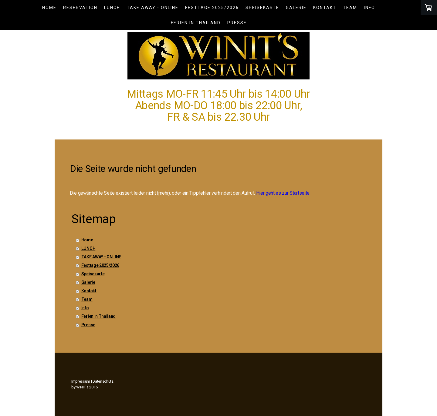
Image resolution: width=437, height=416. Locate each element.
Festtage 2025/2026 (212, 7)
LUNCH (112, 7)
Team (350, 7)
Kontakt (324, 7)
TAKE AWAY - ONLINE (152, 7)
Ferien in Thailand (196, 22)
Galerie (296, 7)
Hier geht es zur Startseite (283, 193)
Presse (237, 22)
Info (369, 7)
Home (49, 7)
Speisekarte (262, 7)
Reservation (80, 7)
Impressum (80, 381)
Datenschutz (103, 381)
